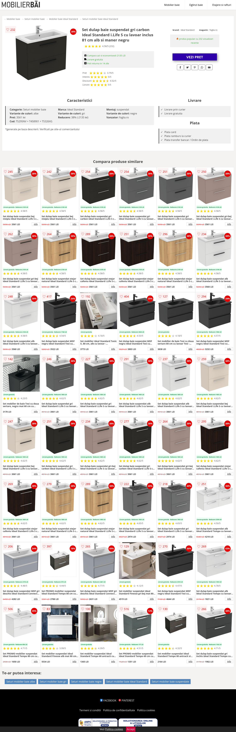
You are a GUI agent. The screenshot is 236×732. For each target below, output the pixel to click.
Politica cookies (146, 710)
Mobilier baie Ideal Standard (63, 18)
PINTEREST (126, 700)
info (36, 224)
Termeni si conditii (90, 710)
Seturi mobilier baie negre (86, 681)
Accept (131, 729)
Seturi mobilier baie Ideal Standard (100, 18)
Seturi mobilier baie (35, 18)
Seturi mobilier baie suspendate (170, 681)
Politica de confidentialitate (119, 710)
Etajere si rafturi (221, 5)
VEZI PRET (194, 57)
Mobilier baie (171, 5)
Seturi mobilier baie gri (53, 681)
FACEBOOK (108, 700)
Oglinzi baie (196, 5)
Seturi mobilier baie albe (20, 681)
